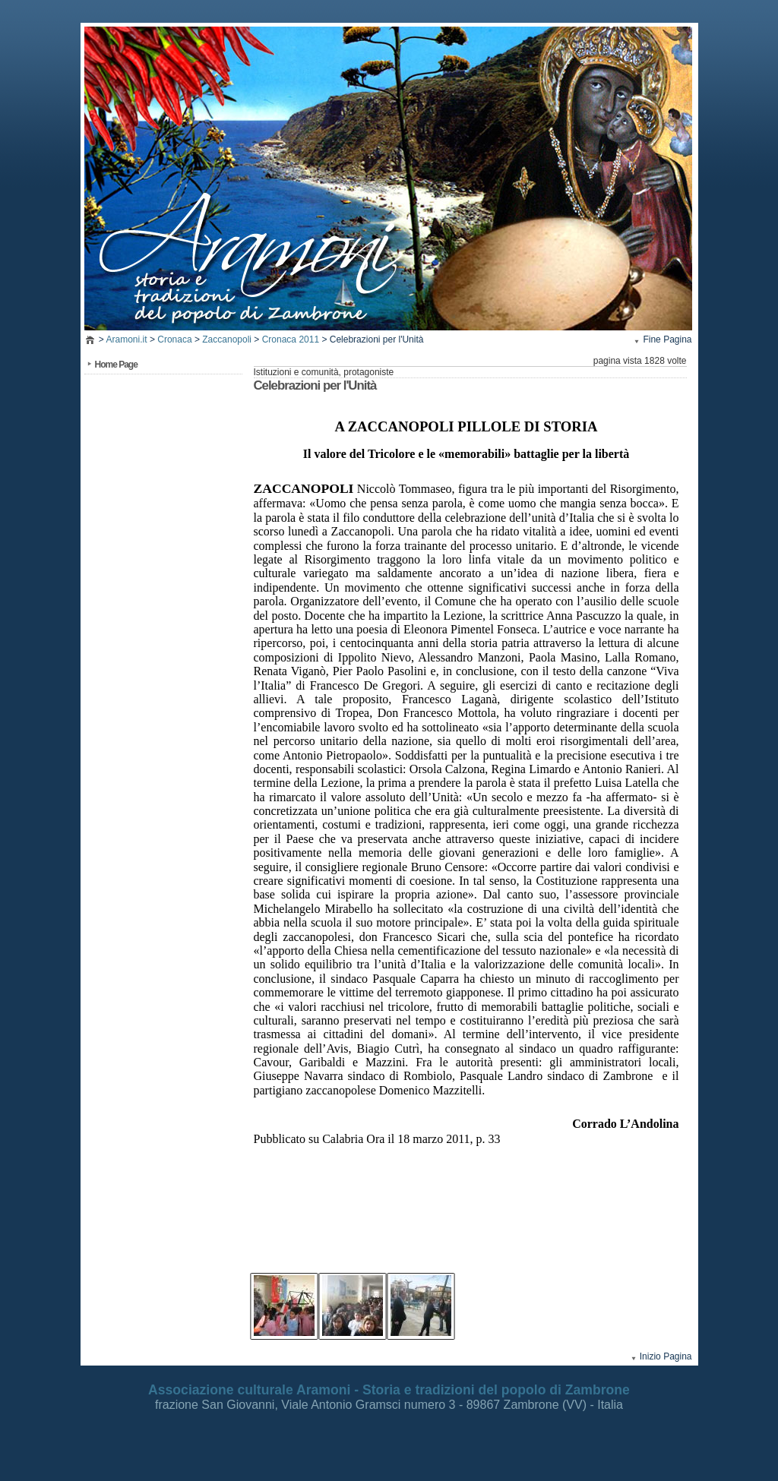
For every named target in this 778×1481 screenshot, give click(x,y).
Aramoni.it (126, 339)
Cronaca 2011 (290, 339)
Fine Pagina (667, 339)
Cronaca (174, 339)
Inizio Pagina (666, 1356)
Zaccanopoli (226, 339)
